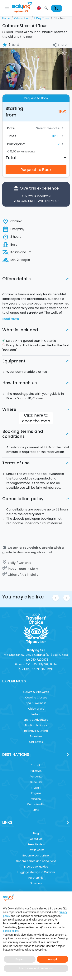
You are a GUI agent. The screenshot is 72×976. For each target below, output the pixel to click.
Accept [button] (52, 959)
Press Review (36, 844)
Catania (36, 765)
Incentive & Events (36, 731)
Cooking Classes (36, 697)
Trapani (36, 788)
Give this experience (36, 194)
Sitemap (36, 883)
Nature (36, 714)
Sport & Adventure (36, 720)
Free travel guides (36, 867)
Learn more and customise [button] (36, 968)
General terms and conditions (36, 861)
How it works (36, 850)
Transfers (36, 736)
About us (36, 839)
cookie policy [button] (10, 930)
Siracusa (36, 782)
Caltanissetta (36, 804)
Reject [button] (20, 959)
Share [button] (59, 44)
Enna (36, 810)
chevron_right (66, 597)
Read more (10, 319)
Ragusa (36, 793)
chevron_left (55, 597)
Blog (36, 833)
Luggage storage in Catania (36, 872)
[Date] (38, 128)
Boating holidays (36, 725)
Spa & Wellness (36, 703)
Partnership (36, 878)
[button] (39, 8)
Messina (36, 799)
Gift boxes (36, 742)
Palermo (36, 771)
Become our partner (36, 855)
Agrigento (36, 776)
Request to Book (36, 169)
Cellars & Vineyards (36, 692)
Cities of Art (36, 709)
